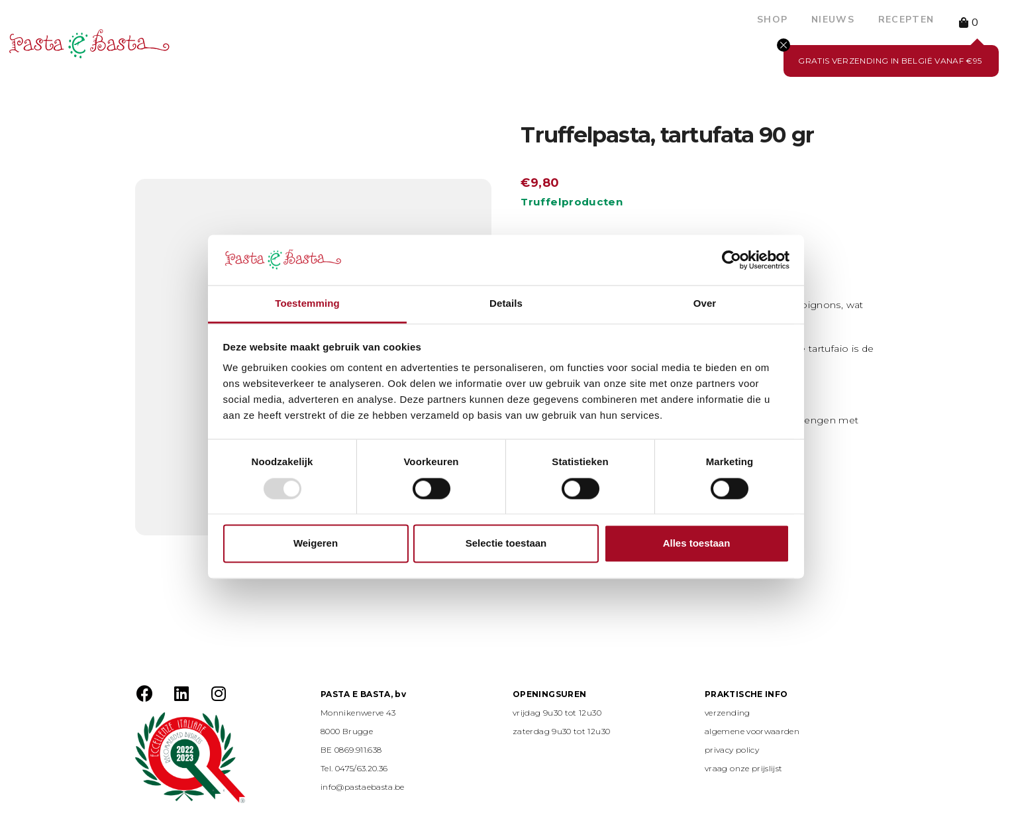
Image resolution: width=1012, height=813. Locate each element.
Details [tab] (506, 303)
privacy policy (732, 750)
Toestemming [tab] (307, 303)
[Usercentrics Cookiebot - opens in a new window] (731, 260)
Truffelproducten (572, 201)
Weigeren (315, 543)
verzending (727, 713)
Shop (772, 19)
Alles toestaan (697, 543)
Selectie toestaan (506, 543)
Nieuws (832, 19)
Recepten (906, 19)
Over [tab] (705, 303)
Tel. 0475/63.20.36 (354, 768)
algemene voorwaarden (752, 731)
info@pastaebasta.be (363, 787)
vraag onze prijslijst (744, 768)
